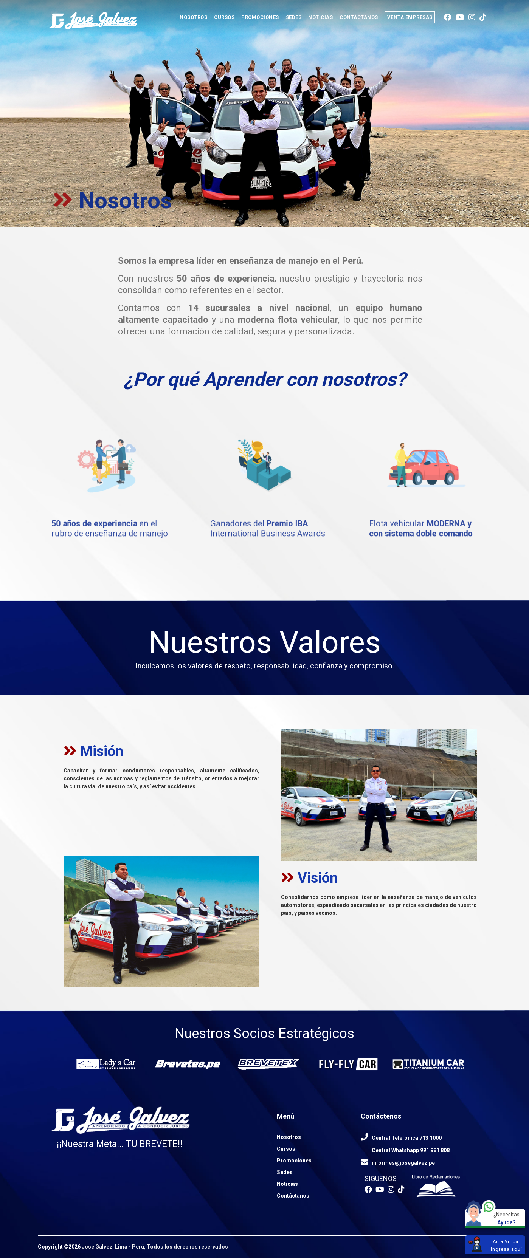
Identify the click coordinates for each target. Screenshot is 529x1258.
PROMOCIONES (260, 17)
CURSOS (224, 17)
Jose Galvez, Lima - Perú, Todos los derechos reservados (155, 1247)
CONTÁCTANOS (359, 17)
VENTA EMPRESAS (410, 17)
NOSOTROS (193, 17)
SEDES (294, 17)
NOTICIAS (320, 17)
